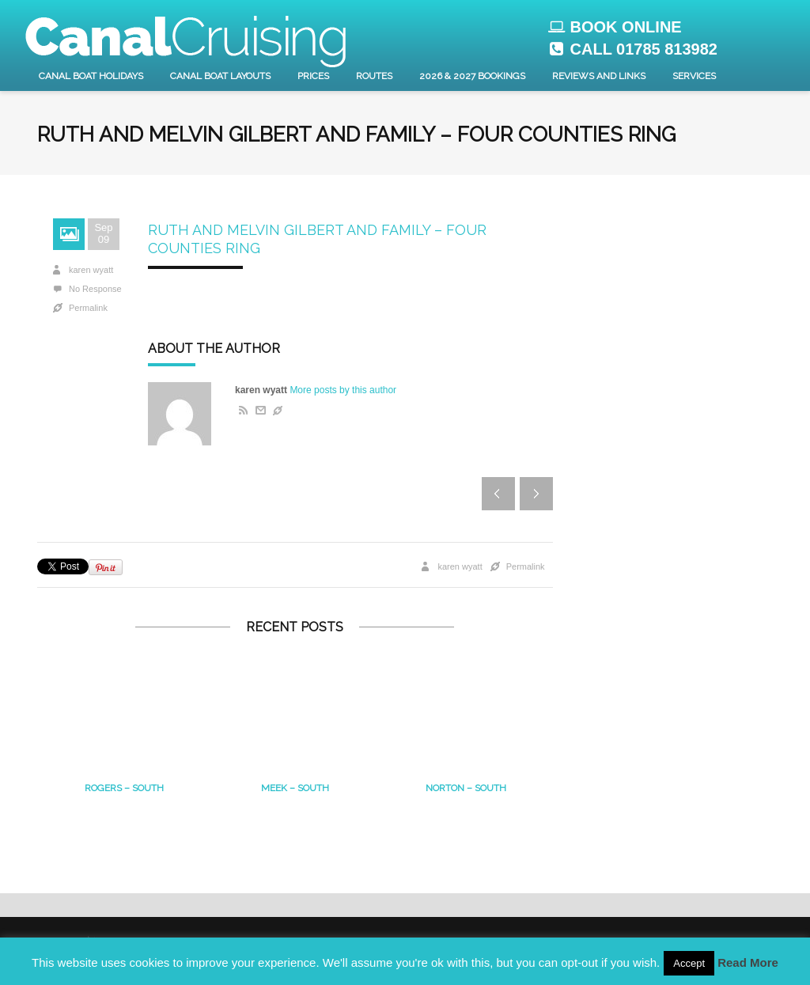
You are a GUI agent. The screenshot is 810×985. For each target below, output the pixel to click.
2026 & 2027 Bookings (472, 75)
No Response (95, 289)
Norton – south (466, 788)
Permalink (88, 308)
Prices (313, 75)
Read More (747, 962)
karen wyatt (91, 270)
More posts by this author (343, 390)
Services (694, 75)
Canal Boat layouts (220, 75)
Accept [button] (689, 963)
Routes (374, 75)
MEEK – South (295, 788)
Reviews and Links (598, 75)
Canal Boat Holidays (91, 75)
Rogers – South (124, 788)
